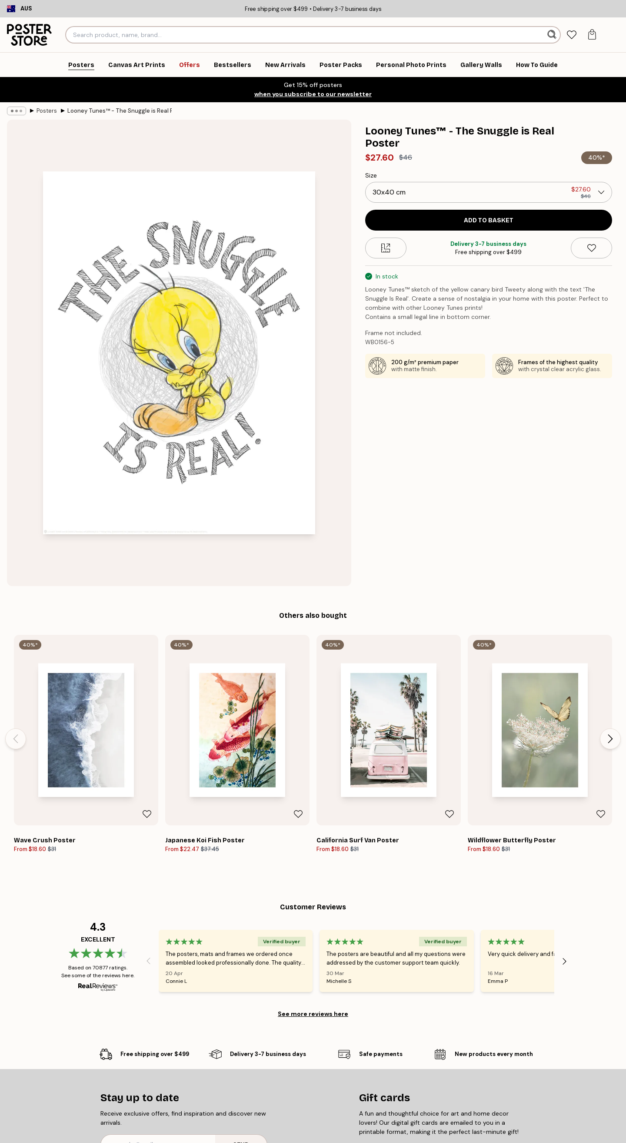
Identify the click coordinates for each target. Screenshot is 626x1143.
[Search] (553, 35)
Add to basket (488, 220)
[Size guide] (385, 248)
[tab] (571, 35)
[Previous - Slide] (15, 738)
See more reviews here (313, 1014)
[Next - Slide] (610, 738)
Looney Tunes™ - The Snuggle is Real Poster (119, 110)
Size (371, 175)
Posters (47, 110)
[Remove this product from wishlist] (591, 248)
